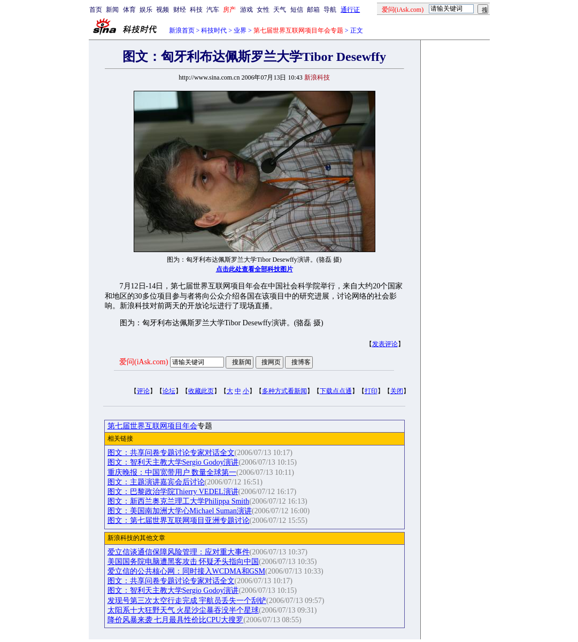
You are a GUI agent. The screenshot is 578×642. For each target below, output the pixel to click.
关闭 (396, 391)
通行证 (350, 9)
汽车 (212, 9)
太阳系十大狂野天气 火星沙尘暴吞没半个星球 (183, 610)
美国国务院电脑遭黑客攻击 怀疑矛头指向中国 (183, 562)
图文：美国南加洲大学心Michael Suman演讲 (179, 511)
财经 (179, 9)
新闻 (112, 9)
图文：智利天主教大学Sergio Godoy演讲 (173, 462)
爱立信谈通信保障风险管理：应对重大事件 (178, 552)
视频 (162, 9)
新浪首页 (182, 30)
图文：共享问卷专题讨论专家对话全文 (171, 453)
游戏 (246, 9)
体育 (129, 9)
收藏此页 (201, 391)
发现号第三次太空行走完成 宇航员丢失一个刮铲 (187, 601)
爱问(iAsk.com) (143, 362)
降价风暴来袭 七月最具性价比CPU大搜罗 (175, 620)
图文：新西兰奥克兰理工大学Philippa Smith (178, 501)
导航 (329, 9)
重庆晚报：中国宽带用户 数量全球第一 (172, 472)
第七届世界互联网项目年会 (152, 426)
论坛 (169, 391)
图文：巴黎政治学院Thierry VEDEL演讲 (172, 492)
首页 (95, 9)
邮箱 (313, 9)
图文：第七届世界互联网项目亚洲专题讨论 (178, 520)
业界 (240, 30)
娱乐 (146, 9)
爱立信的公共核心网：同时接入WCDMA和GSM (186, 571)
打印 (371, 391)
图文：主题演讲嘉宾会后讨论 (156, 482)
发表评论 (385, 344)
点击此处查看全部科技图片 (254, 269)
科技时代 (214, 30)
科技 (196, 9)
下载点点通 (336, 391)
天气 (279, 9)
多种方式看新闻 (284, 391)
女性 (263, 9)
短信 (296, 9)
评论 (143, 391)
